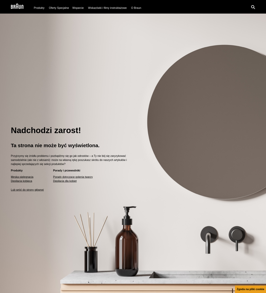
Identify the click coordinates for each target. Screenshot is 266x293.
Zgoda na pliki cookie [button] (250, 289)
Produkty (39, 7)
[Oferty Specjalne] (59, 7)
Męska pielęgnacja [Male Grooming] (22, 176)
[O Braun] (136, 7)
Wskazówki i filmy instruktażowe (107, 7)
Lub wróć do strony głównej (27, 189)
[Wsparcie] (78, 7)
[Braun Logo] (17, 7)
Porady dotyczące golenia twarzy (73, 176)
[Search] (253, 6)
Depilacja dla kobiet (65, 181)
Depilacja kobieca (21, 181)
